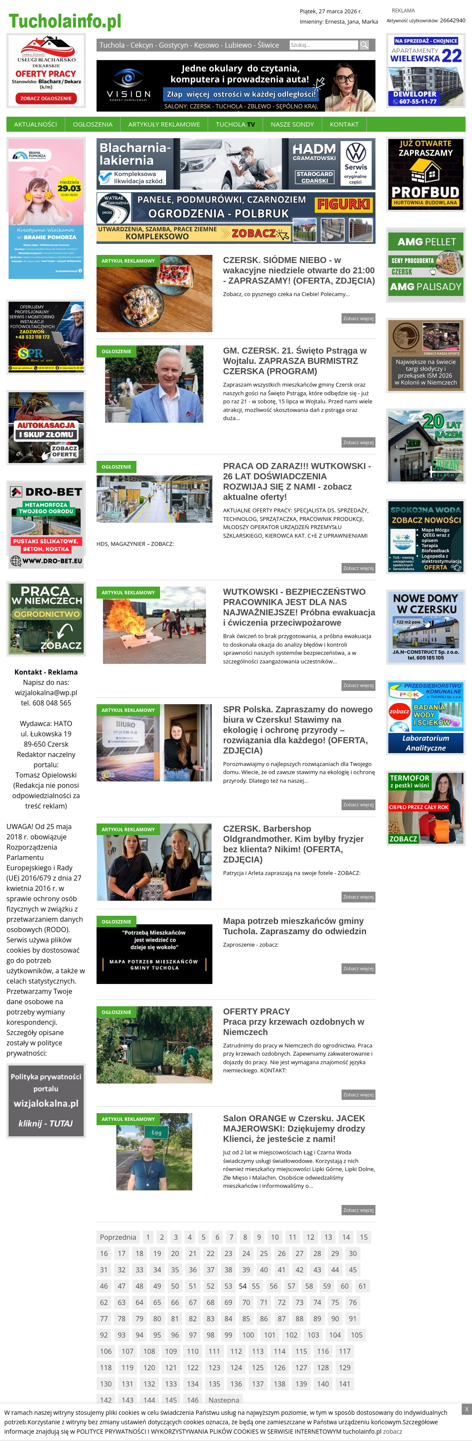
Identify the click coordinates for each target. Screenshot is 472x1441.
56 (274, 1286)
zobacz (392, 1431)
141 (345, 1384)
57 (291, 1286)
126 (279, 1367)
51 (193, 1286)
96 (175, 1335)
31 (104, 1269)
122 (192, 1367)
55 (256, 1286)
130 (106, 1384)
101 (269, 1335)
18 (139, 1253)
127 (301, 1367)
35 (175, 1269)
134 (192, 1384)
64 (139, 1302)
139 (301, 1384)
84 (228, 1318)
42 (299, 1269)
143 (127, 1400)
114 (279, 1351)
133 (171, 1384)
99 (228, 1335)
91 (353, 1318)
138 (279, 1384)
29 (335, 1253)
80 (157, 1318)
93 (121, 1335)
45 (353, 1269)
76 (353, 1302)
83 (211, 1318)
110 (192, 1351)
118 (106, 1367)
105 (357, 1335)
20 (175, 1253)
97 (193, 1335)
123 (214, 1367)
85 (246, 1318)
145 (171, 1400)
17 (121, 1253)
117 (345, 1351)
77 (104, 1318)
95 (157, 1335)
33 (139, 1269)
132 (149, 1384)
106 (106, 1351)
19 (157, 1253)
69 (228, 1302)
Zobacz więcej (358, 318)
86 (264, 1318)
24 (246, 1253)
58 (309, 1286)
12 (310, 1237)
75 (335, 1302)
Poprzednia (118, 1237)
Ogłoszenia (92, 124)
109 (171, 1351)
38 (228, 1269)
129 (345, 1367)
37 (211, 1269)
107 (127, 1351)
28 (317, 1253)
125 (257, 1367)
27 (299, 1253)
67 (193, 1302)
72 (282, 1302)
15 (364, 1237)
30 (353, 1253)
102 (291, 1335)
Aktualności (35, 124)
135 (214, 1384)
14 (346, 1237)
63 (121, 1302)
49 (157, 1286)
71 (264, 1302)
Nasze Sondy (292, 124)
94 (139, 1335)
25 (264, 1253)
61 (362, 1286)
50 (175, 1286)
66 (175, 1302)
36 (193, 1269)
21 (193, 1253)
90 (335, 1318)
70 (246, 1302)
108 (149, 1351)
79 (139, 1318)
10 (275, 1237)
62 (104, 1302)
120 (149, 1367)
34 (157, 1269)
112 (236, 1351)
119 (127, 1367)
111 (214, 1351)
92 (104, 1335)
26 (282, 1253)
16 (104, 1253)
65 (157, 1302)
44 (335, 1269)
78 (121, 1318)
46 (104, 1286)
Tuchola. (235, 124)
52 (211, 1286)
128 (323, 1367)
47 (121, 1286)
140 (323, 1384)
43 (317, 1269)
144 (149, 1400)
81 (175, 1318)
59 (327, 1286)
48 (139, 1286)
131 (127, 1384)
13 (328, 1237)
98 (211, 1335)
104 (335, 1335)
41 (282, 1269)
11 (293, 1237)
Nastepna (224, 1400)
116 (323, 1351)
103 (313, 1335)
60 (344, 1286)
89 (317, 1318)
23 (228, 1253)
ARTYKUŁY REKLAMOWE (164, 124)
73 (299, 1302)
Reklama (403, 10)
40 (264, 1269)
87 (282, 1318)
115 (301, 1351)
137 (257, 1384)
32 (121, 1269)
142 (106, 1400)
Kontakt (344, 124)
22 (211, 1253)
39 (246, 1269)
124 (236, 1367)
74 (317, 1302)
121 (171, 1367)
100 (248, 1335)
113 (257, 1351)
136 (236, 1384)
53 (228, 1286)
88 (299, 1318)
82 (193, 1318)
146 (192, 1400)
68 (211, 1302)
